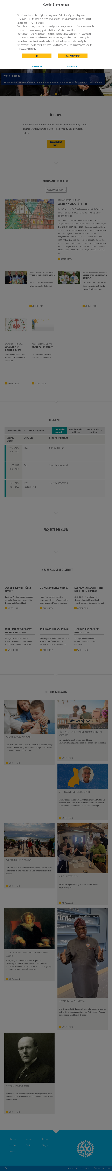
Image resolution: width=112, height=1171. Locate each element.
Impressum (37, 66)
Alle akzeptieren (73, 56)
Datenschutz (72, 66)
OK (37, 56)
